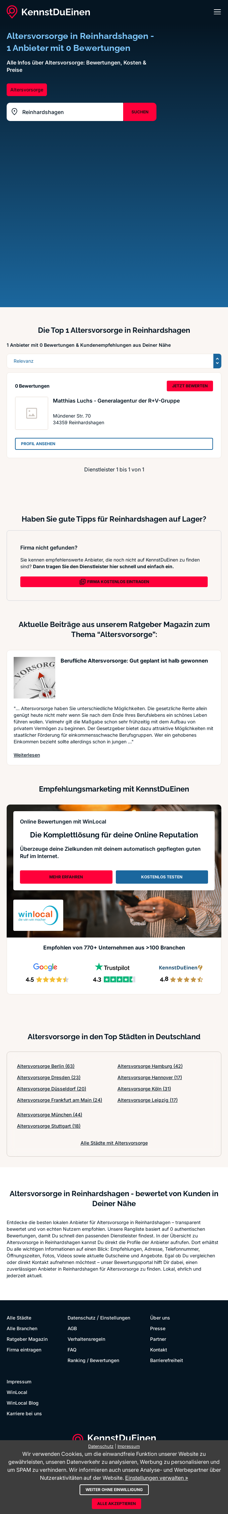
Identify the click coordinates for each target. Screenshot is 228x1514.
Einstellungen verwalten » (156, 1477)
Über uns (160, 1318)
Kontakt (158, 1349)
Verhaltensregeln (86, 1339)
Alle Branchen (22, 1328)
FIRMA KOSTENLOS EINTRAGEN (114, 581)
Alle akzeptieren (116, 1503)
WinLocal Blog (23, 1403)
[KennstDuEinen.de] (48, 12)
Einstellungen (115, 1318)
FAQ (72, 1349)
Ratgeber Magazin (27, 1339)
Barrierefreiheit (166, 1360)
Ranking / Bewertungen (93, 1360)
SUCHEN (139, 111)
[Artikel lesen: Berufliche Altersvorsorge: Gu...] (34, 677)
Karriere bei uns (24, 1413)
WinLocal (17, 1392)
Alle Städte (19, 1318)
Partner (158, 1339)
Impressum (19, 1381)
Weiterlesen (27, 755)
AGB (72, 1328)
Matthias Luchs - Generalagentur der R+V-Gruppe (116, 400)
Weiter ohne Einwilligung (114, 1489)
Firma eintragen (24, 1349)
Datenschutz (82, 1318)
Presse (157, 1328)
